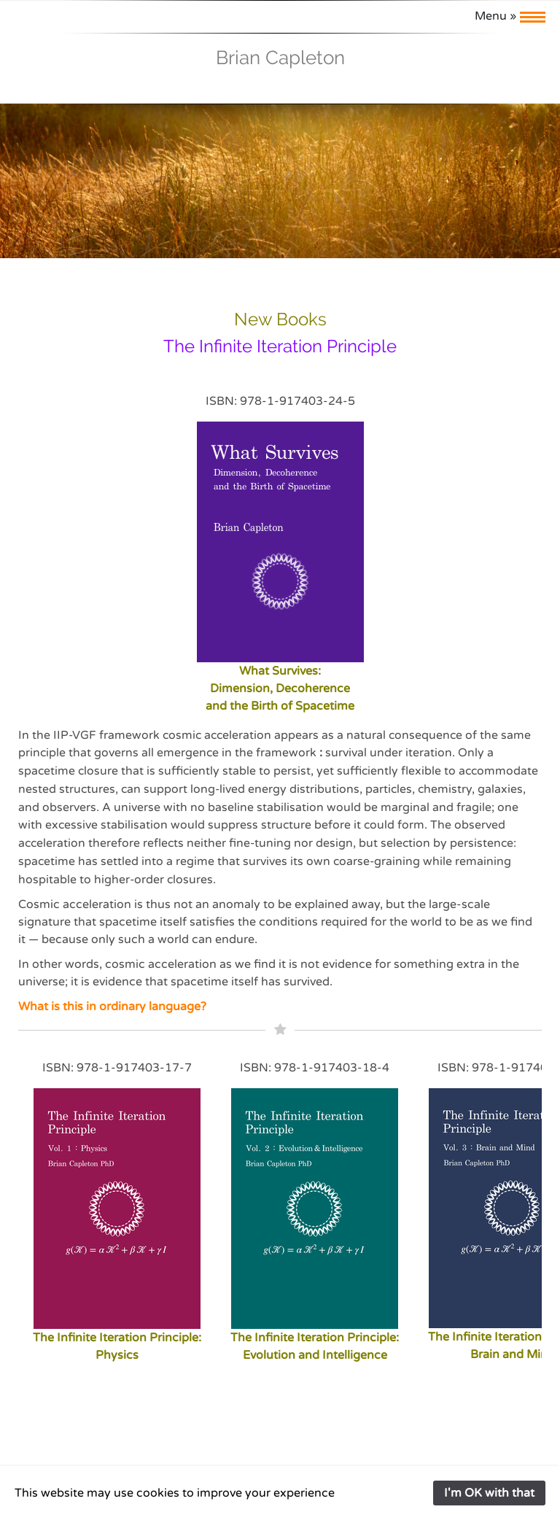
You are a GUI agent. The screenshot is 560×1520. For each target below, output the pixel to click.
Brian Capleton (280, 58)
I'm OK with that (489, 1493)
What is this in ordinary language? (112, 1006)
